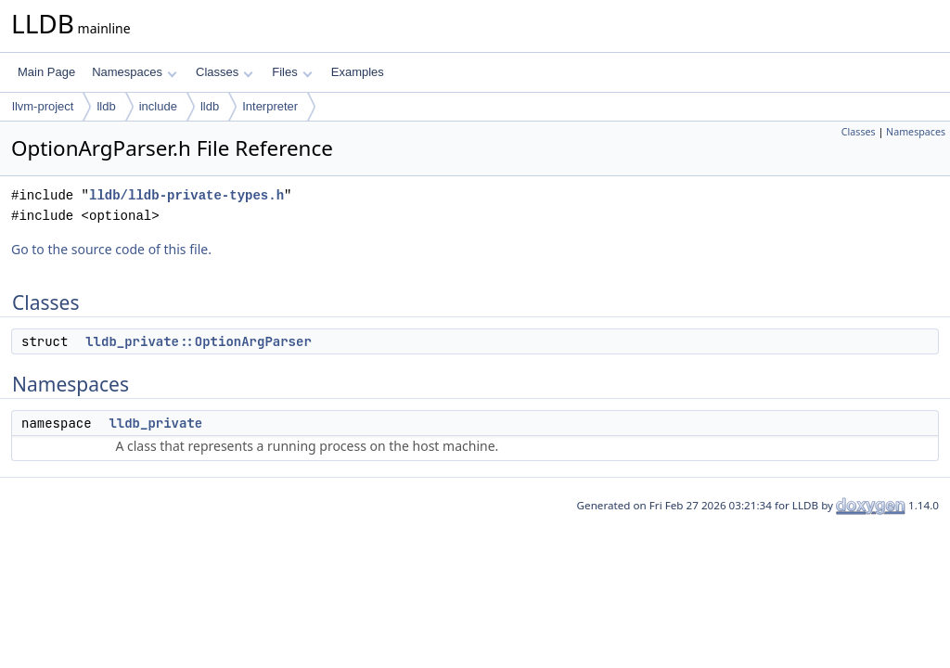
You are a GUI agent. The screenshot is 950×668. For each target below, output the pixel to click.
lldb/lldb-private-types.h (186, 195)
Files (292, 72)
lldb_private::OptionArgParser (198, 341)
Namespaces (134, 72)
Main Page (46, 72)
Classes (224, 72)
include (158, 106)
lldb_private (155, 423)
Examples (357, 72)
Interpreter (270, 106)
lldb (105, 106)
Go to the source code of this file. (111, 249)
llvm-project (42, 106)
